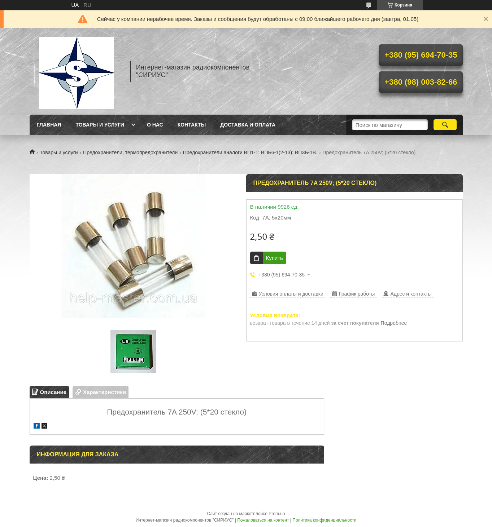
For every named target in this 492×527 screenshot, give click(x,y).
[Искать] (445, 124)
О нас (155, 125)
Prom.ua (277, 513)
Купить (274, 258)
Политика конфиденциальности (324, 520)
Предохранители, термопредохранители (130, 152)
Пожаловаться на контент (263, 520)
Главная (49, 125)
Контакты (192, 125)
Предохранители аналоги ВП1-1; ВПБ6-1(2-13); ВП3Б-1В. (250, 152)
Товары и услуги (99, 125)
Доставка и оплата (247, 125)
